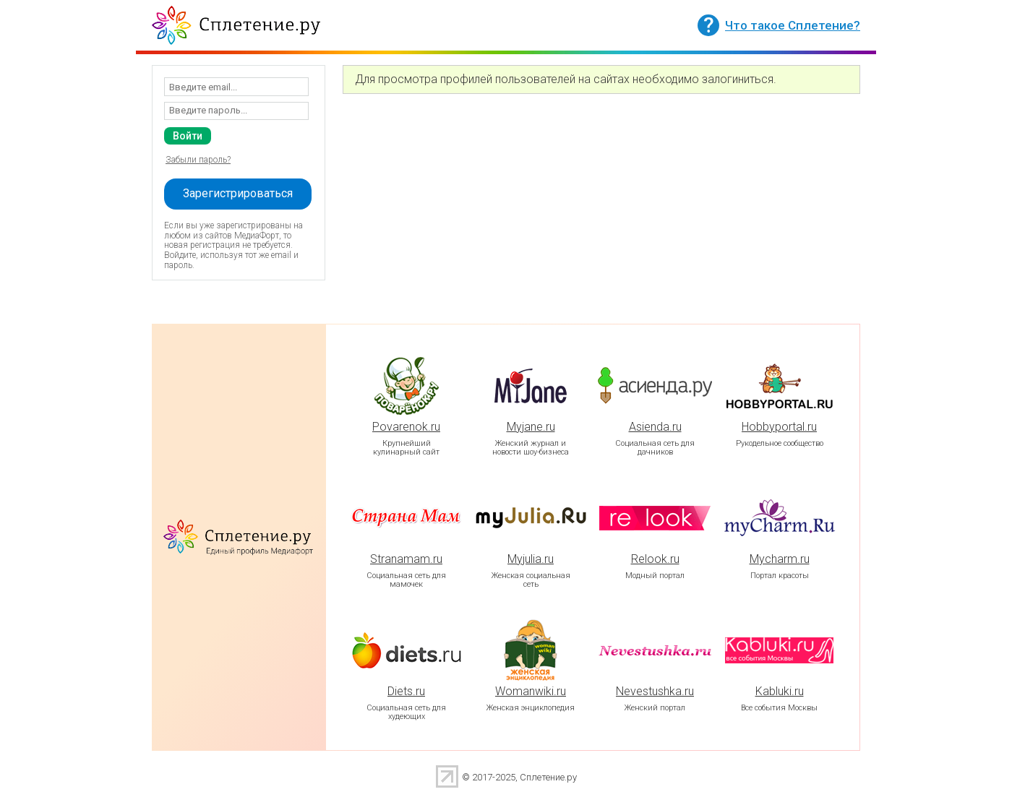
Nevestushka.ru (655, 691)
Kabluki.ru (779, 691)
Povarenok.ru (406, 427)
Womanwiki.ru (530, 691)
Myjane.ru (531, 427)
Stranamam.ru (406, 559)
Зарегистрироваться (238, 193)
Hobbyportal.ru (779, 427)
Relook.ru (655, 559)
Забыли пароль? (198, 160)
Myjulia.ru (530, 559)
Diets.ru (406, 691)
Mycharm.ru (780, 559)
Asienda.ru (655, 427)
